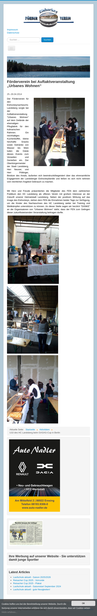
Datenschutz (13, 32)
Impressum (12, 29)
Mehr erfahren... (9, 612)
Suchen (47, 39)
